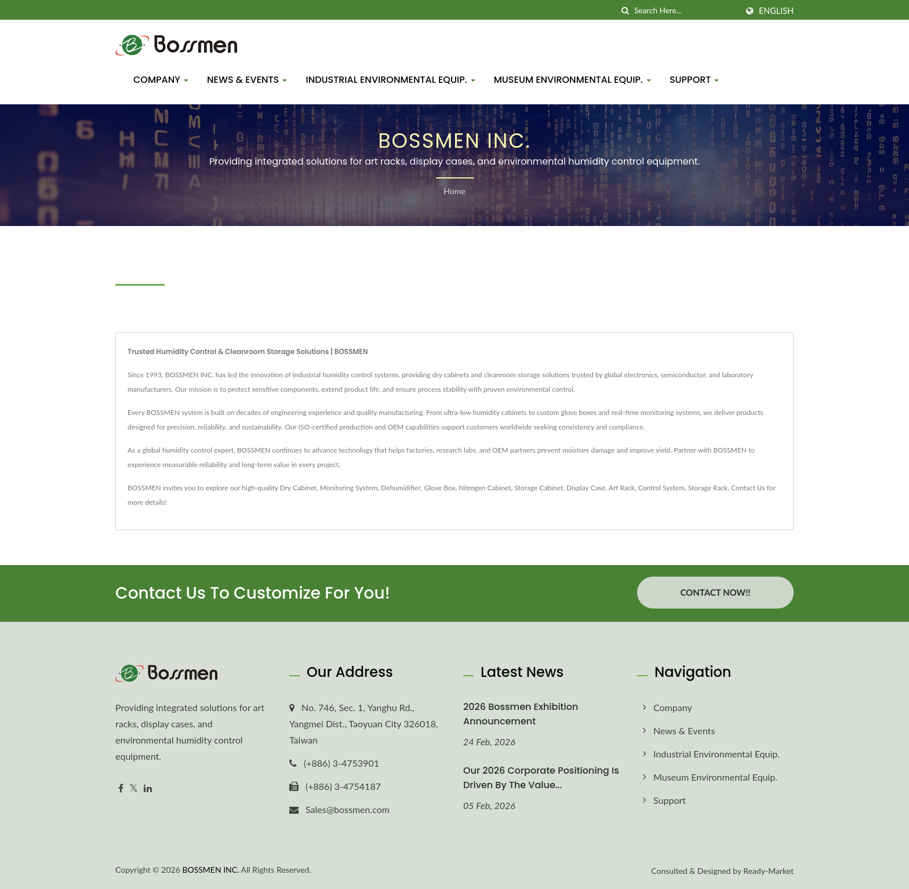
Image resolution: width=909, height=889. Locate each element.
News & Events (247, 79)
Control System (661, 487)
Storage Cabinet (538, 487)
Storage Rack (708, 487)
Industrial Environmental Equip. (390, 79)
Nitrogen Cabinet (485, 487)
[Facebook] (120, 788)
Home (454, 191)
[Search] (685, 10)
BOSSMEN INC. (210, 870)
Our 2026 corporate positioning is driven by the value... (541, 778)
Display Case (585, 487)
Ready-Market (768, 871)
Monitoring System (349, 487)
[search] (625, 10)
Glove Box (440, 487)
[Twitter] (133, 788)
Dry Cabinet (298, 487)
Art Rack (622, 487)
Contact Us (748, 487)
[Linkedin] (148, 788)
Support (694, 79)
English (776, 11)
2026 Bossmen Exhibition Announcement (520, 714)
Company (160, 79)
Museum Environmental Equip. (572, 79)
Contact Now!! (715, 592)
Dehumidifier (401, 487)
